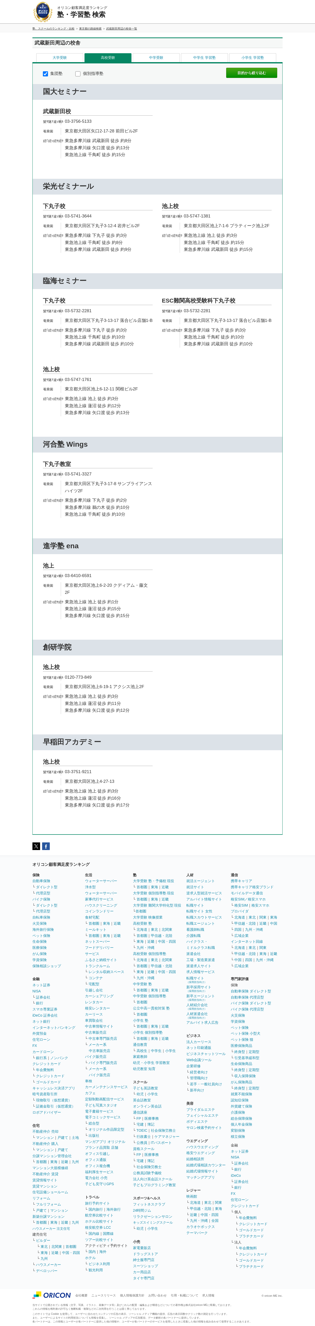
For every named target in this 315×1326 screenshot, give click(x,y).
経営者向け (199, 1072)
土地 (75, 1138)
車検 (88, 1081)
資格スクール (143, 1149)
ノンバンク (59, 1058)
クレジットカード (46, 1064)
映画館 (191, 1196)
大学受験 (60, 58)
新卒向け (197, 1090)
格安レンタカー (97, 1008)
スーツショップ (145, 1266)
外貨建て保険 (241, 1106)
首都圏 (41, 1162)
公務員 (142, 1143)
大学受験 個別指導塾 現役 (153, 893)
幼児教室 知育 (144, 1069)
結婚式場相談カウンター (206, 1165)
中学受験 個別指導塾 (149, 996)
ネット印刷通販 (198, 1048)
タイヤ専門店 (143, 1278)
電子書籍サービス (99, 1111)
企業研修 (193, 1066)
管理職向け (199, 1078)
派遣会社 (193, 954)
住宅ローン (41, 1039)
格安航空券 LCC (98, 1227)
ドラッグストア (145, 1254)
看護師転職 (195, 929)
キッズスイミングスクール (153, 1222)
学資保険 (39, 960)
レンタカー (94, 1002)
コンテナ (96, 978)
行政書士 (144, 1136)
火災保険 (39, 923)
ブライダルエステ (200, 1110)
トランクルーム (97, 966)
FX (34, 1046)
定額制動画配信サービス (104, 1099)
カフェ (90, 1093)
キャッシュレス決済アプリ (53, 1088)
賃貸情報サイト (44, 1180)
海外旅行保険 (43, 929)
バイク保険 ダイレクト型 (251, 1003)
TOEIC (142, 1130)
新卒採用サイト (198, 988)
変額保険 (238, 1130)
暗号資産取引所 (44, 1094)
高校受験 (108, 58)
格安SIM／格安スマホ (248, 899)
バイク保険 (41, 899)
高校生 (142, 1051)
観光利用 (96, 1270)
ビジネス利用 (99, 1264)
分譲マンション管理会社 (52, 1156)
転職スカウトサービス (204, 917)
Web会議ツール (199, 1060)
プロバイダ (240, 911)
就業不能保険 (241, 1094)
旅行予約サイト (97, 1203)
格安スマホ (260, 905)
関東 (218, 1202)
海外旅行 (113, 1209)
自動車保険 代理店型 (247, 997)
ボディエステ (197, 1121)
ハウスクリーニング (101, 905)
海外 (102, 1252)
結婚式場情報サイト (202, 1171)
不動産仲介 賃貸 (45, 1174)
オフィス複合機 (97, 1166)
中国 (273, 923)
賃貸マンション (44, 1186)
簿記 (150, 1124)
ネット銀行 (41, 1021)
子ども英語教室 (145, 1088)
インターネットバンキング (53, 1028)
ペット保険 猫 (242, 1039)
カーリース (94, 1014)
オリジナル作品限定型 (106, 1129)
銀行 (39, 1003)
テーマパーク (197, 1233)
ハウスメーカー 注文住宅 (51, 1229)
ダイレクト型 (46, 887)
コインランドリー (99, 911)
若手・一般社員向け (206, 1084)
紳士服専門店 (143, 1260)
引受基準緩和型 (246, 1058)
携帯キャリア (241, 881)
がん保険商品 (241, 1082)
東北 (44, 1247)
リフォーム (41, 1198)
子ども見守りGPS (99, 1184)
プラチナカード (251, 1236)
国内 (92, 1252)
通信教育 (140, 1045)
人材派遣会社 (197, 1015)
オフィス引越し (97, 1154)
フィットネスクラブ (149, 1204)
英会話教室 (142, 1100)
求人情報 (208, 1295)
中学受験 (156, 58)
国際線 (108, 1234)
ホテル (90, 1258)
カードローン (43, 1052)
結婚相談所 (195, 1159)
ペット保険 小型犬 (245, 1033)
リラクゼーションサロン (152, 1216)
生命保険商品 (241, 1064)
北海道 (142, 929)
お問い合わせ (157, 1295)
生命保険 (39, 941)
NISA (36, 991)
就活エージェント (200, 881)
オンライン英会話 (147, 1106)
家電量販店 (142, 1248)
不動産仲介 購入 (45, 1144)
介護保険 (238, 1112)
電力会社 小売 (96, 1178)
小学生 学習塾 (252, 58)
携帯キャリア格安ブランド (252, 887)
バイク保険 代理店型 (247, 1009)
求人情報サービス (200, 972)
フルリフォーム (48, 1204)
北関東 (56, 1247)
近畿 (64, 1162)
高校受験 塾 (142, 923)
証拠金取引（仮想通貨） (55, 1106)
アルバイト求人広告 (202, 1022)
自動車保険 (41, 881)
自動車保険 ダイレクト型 (251, 991)
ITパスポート (161, 1143)
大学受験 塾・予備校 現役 (153, 881)
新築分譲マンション (48, 1216)
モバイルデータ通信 (247, 893)
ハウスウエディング (202, 1147)
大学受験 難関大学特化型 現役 (157, 905)
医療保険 (39, 948)
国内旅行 (96, 1209)
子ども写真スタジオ (101, 1105)
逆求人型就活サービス (204, 893)
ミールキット (95, 929)
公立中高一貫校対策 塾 (151, 1008)
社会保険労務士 (163, 1130)
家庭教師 (140, 1057)
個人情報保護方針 (132, 1295)
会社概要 (81, 1295)
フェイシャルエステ (202, 1115)
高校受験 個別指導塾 (149, 954)
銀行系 (41, 1058)
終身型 (239, 1052)
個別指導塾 (89, 73)
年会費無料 (45, 1070)
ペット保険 (41, 936)
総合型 (94, 1123)
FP (139, 1118)
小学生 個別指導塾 (148, 1032)
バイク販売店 (95, 1057)
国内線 (94, 1234)
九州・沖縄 (145, 948)
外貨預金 (39, 1033)
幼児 (140, 1094)
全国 (215, 1221)
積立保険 (238, 1136)
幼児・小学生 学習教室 (151, 1063)
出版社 (94, 1135)
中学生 (156, 1051)
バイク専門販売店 (103, 1063)
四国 (237, 929)
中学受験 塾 (142, 984)
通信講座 (140, 1112)
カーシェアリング (99, 996)
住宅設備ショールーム (50, 1192)
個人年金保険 (241, 1124)
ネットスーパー (97, 941)
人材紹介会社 (197, 1006)
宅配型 (94, 984)
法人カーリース (198, 1042)
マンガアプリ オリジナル (105, 1142)
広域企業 (241, 936)
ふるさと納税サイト (101, 960)
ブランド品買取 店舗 (101, 1147)
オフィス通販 (95, 1160)
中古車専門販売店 (103, 1038)
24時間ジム (142, 1210)
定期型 (254, 1052)
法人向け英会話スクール (152, 1179)
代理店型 (43, 893)
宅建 (140, 1124)
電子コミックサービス (103, 1117)
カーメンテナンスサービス (106, 1087)
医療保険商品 (241, 1046)
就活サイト (195, 887)
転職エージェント (200, 923)
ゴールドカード (48, 1082)
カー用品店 (142, 1272)
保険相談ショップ (46, 966)
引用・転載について (184, 1295)
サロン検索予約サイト (204, 1128)
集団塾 (53, 73)
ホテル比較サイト (99, 1221)
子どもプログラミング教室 (154, 1185)
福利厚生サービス (99, 1172)
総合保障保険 (241, 1118)
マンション (45, 1138)
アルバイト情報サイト (204, 899)
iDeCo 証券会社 (45, 1015)
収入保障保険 (245, 1076)
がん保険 (39, 954)
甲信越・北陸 (161, 936)
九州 (75, 1162)
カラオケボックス (200, 1227)
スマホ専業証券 (44, 1009)
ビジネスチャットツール (206, 1054)
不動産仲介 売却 (45, 1131)
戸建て (62, 1138)
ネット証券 (41, 985)
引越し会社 (94, 990)
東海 (53, 1162)
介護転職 (193, 936)
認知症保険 (240, 1100)
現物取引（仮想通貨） (54, 1100)
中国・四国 (71, 1253)
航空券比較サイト (99, 1215)
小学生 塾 (140, 1020)
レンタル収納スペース (106, 972)
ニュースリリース (103, 1295)
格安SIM (241, 905)
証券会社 (43, 997)
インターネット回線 (247, 941)
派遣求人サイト (198, 966)
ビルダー (43, 1240)
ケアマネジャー (166, 1136)
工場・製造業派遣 (200, 960)
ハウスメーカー (48, 1265)
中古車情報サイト (99, 1026)
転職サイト (195, 905)
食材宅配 (92, 917)
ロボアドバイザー (46, 1112)
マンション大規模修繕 (50, 1168)
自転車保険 (41, 917)
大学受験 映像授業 (148, 917)
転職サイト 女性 (199, 911)
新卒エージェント (200, 997)
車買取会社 (94, 1020)
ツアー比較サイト (99, 1240)
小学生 (170, 1051)
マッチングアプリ (200, 1177)
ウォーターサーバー (101, 881)
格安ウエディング (200, 1153)
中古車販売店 (95, 1032)
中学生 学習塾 (204, 58)
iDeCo (236, 1175)
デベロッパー (46, 1271)
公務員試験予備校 (147, 1173)
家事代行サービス (99, 899)
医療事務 (151, 1118)
